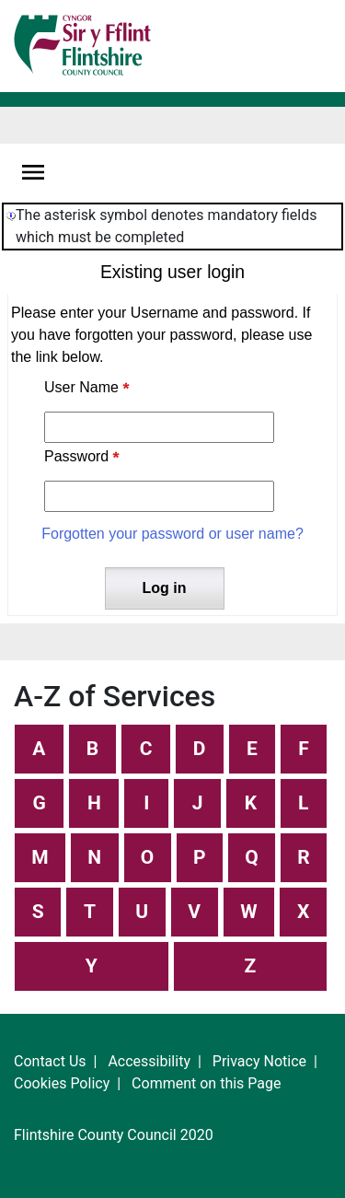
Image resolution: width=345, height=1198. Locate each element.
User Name (81, 387)
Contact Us (50, 1061)
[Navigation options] (33, 172)
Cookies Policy (61, 1083)
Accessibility (149, 1061)
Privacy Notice (259, 1061)
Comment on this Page (206, 1083)
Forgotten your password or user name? (172, 533)
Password (76, 456)
